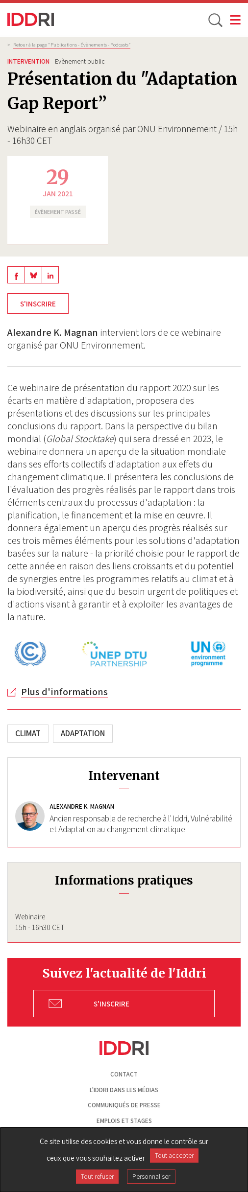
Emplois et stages (124, 1121)
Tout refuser (97, 1176)
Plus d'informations (64, 691)
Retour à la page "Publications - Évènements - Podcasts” (71, 44)
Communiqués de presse (124, 1105)
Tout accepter (174, 1155)
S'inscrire (38, 303)
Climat (28, 733)
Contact (124, 1074)
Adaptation (83, 733)
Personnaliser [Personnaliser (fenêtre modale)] (151, 1176)
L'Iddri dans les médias (124, 1090)
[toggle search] (214, 19)
